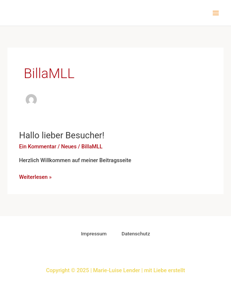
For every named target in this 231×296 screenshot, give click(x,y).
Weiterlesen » (35, 176)
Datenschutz (136, 234)
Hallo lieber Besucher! (61, 135)
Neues (69, 146)
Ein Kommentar (37, 146)
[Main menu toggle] (216, 13)
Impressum (94, 234)
